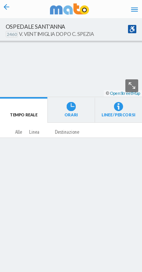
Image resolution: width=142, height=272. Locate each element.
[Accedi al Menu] (134, 9)
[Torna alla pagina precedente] (6, 9)
